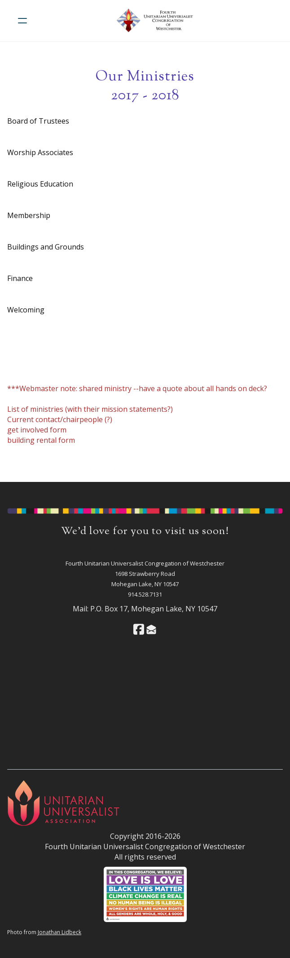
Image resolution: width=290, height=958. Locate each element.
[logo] (156, 20)
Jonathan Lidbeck (59, 932)
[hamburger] (22, 21)
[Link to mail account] (151, 629)
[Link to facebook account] (138, 629)
